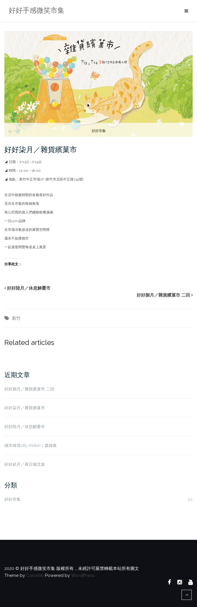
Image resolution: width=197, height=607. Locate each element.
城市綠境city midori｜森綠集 (30, 445)
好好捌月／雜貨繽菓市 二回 (163, 295)
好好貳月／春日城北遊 (24, 464)
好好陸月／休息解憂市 (28, 288)
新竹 (16, 318)
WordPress (83, 575)
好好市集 (99, 131)
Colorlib (35, 575)
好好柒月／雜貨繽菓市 (40, 149)
